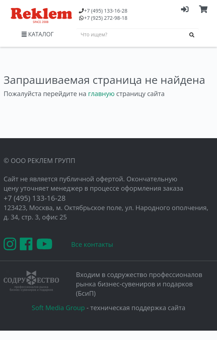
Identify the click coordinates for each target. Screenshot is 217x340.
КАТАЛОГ (38, 34)
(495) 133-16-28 (105, 10)
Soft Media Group (58, 307)
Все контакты (92, 244)
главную (101, 93)
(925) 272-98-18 (105, 17)
